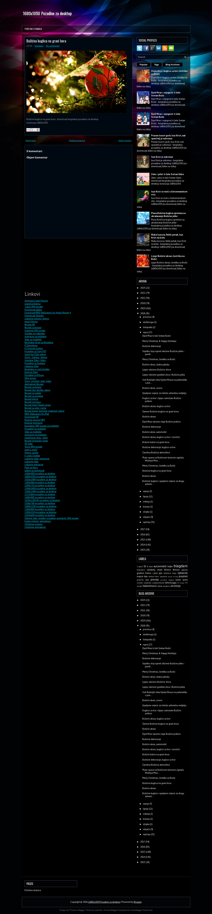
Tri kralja (180, 583)
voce (159, 586)
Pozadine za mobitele (35, 428)
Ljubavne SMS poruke (35, 330)
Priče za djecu (31, 467)
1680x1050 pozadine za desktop (40, 476)
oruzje (175, 576)
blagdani (39, 46)
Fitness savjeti (31, 452)
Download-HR (32, 416)
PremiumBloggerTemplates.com (117, 910)
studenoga (148, 322)
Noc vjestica (161, 576)
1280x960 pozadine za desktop (40, 482)
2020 (143, 303)
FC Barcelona (31, 345)
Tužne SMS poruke (34, 306)
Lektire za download (34, 470)
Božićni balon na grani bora (155, 442)
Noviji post (31, 140)
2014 (143, 544)
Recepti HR (30, 324)
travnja (146, 506)
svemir (140, 582)
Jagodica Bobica (33, 303)
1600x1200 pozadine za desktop (40, 506)
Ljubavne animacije (34, 464)
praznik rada (143, 579)
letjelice (167, 573)
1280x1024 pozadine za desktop (40, 512)
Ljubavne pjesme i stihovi (37, 318)
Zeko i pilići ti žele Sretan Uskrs (167, 174)
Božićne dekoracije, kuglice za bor (159, 447)
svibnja (146, 501)
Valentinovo (150, 586)
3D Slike (29, 443)
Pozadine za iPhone (34, 375)
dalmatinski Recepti (34, 384)
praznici (183, 576)
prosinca (147, 316)
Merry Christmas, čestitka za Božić (158, 359)
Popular (144, 64)
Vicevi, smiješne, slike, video (38, 381)
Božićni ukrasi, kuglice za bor (156, 406)
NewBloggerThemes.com (142, 910)
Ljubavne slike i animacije (37, 458)
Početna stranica (33, 28)
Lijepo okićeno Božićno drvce (156, 369)
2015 (143, 539)
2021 (143, 297)
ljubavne (183, 573)
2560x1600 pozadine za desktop (40, 488)
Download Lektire (33, 309)
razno (178, 579)
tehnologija (170, 582)
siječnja (147, 522)
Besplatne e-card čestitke (37, 369)
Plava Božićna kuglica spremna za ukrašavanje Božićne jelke (168, 215)
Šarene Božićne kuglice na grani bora (160, 411)
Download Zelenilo (34, 315)
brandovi (141, 569)
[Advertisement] (51, 264)
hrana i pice (151, 573)
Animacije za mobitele (35, 336)
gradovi (140, 573)
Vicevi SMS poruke (33, 446)
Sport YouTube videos (35, 354)
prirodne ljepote (167, 580)
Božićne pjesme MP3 (35, 419)
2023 (143, 287)
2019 (143, 308)
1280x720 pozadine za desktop (40, 485)
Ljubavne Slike (32, 366)
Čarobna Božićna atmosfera (156, 452)
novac (170, 576)
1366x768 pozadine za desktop (40, 503)
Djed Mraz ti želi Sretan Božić (156, 335)
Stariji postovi (124, 140)
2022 (143, 292)
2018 (143, 313)
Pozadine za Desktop (35, 363)
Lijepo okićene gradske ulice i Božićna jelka (163, 374)
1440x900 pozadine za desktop (40, 497)
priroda (155, 579)
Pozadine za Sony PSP (35, 351)
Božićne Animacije (34, 422)
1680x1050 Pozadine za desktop (47, 13)
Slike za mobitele (33, 339)
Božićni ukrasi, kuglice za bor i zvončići (161, 437)
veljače (146, 517)
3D (144, 566)
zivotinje (175, 586)
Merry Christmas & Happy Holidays (159, 341)
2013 (143, 549)
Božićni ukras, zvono (152, 388)
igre (160, 573)
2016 (143, 534)
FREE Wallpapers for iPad (37, 413)
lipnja (146, 496)
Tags (156, 64)
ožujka (146, 511)
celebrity (151, 569)
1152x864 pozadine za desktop (40, 494)
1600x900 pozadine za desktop (40, 473)
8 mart (150, 566)
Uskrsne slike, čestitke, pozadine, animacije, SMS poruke (52, 518)
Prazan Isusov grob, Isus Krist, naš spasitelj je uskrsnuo (168, 137)
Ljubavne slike (31, 461)
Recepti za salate (33, 393)
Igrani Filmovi (31, 321)
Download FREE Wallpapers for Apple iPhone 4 (48, 312)
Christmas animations (35, 527)
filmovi (176, 569)
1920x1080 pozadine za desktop (40, 479)
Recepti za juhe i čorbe (35, 408)
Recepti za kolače (33, 327)
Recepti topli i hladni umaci (38, 405)
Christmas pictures (34, 524)
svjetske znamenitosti (154, 582)
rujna (145, 332)
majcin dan (142, 576)
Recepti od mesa (33, 402)
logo (174, 573)
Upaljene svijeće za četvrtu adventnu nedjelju (164, 393)
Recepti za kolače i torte (36, 440)
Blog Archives (173, 64)
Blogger (138, 902)
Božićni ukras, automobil (154, 432)
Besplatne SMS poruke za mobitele (42, 425)
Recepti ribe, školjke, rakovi (37, 390)
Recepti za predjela (34, 396)
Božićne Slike (31, 372)
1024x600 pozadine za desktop (40, 515)
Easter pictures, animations (38, 521)
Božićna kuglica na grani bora (46, 41)
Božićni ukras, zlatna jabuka (155, 364)
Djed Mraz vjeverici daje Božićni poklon (161, 421)
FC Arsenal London (34, 348)
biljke (170, 566)
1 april (140, 566)
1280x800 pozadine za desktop (40, 509)
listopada (148, 327)
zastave (166, 586)
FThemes (73, 910)
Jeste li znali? (31, 449)
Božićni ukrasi (149, 416)
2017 (143, 529)
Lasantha (98, 910)
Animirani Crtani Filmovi (36, 300)
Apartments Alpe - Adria (36, 437)
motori (151, 576)
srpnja (146, 491)
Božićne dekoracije (151, 346)
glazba (184, 569)
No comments (53, 46)
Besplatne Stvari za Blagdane (39, 342)
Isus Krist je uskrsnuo (162, 156)
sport (185, 579)
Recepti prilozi (31, 399)
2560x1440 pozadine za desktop (40, 491)
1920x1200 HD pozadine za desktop (42, 500)
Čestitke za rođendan (35, 333)
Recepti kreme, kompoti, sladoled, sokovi (44, 411)
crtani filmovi (164, 569)
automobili (160, 566)
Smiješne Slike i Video (35, 360)
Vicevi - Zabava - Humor (36, 357)
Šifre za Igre (30, 378)
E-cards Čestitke (32, 455)
